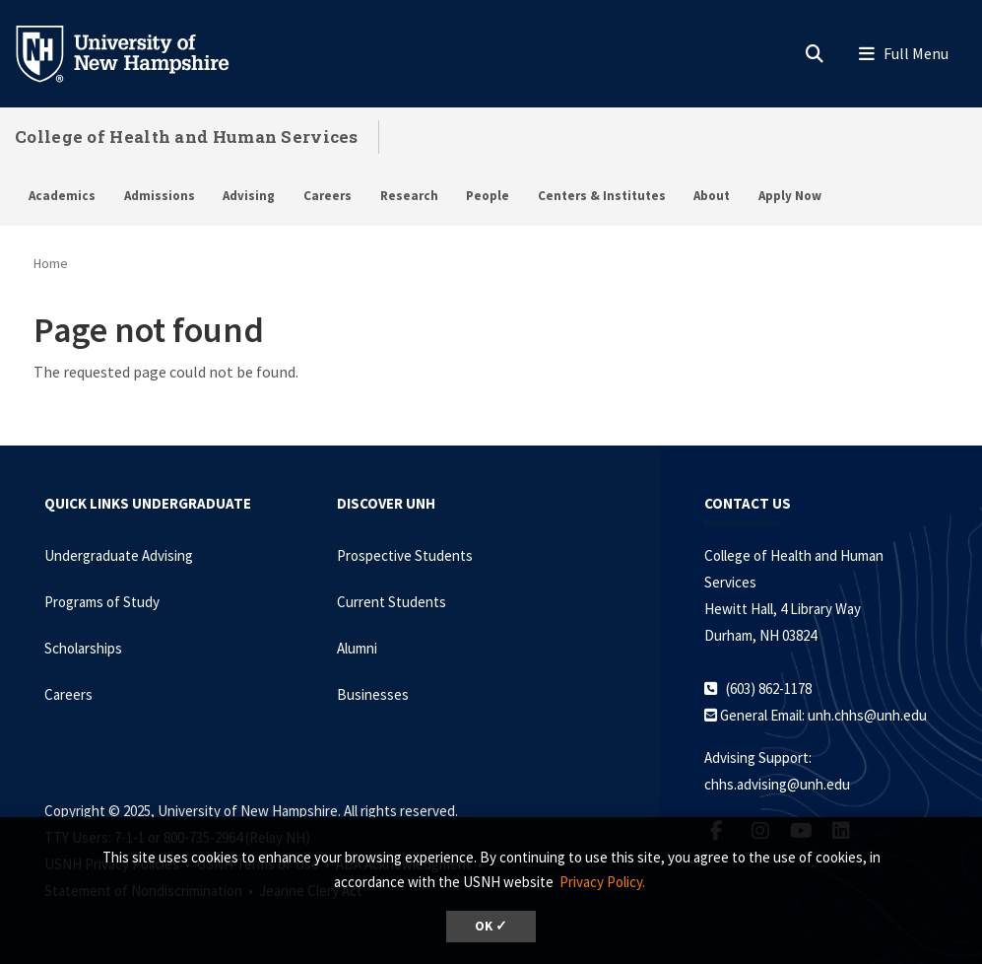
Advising (249, 195)
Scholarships (83, 648)
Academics (62, 195)
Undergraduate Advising (118, 555)
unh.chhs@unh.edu (867, 715)
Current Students (391, 601)
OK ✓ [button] (491, 926)
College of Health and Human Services (187, 136)
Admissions (159, 195)
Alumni (357, 648)
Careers (327, 195)
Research (409, 195)
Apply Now (789, 195)
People (487, 195)
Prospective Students (405, 555)
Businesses (373, 694)
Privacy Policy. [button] (602, 881)
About (711, 195)
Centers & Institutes (602, 195)
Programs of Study (102, 601)
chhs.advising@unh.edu (777, 784)
